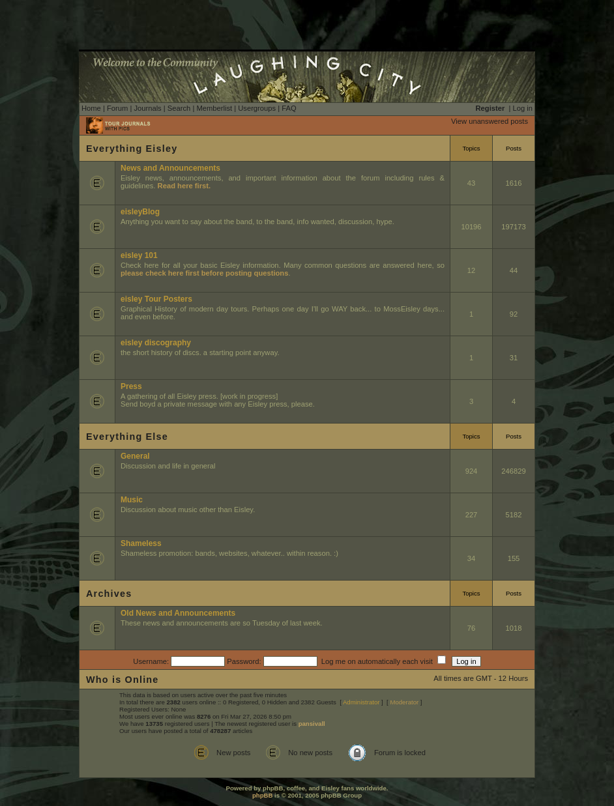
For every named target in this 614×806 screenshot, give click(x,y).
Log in (523, 108)
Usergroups (257, 108)
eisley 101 (139, 255)
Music (132, 499)
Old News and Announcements (178, 613)
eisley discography (156, 342)
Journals (147, 108)
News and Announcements (170, 168)
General (135, 456)
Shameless (141, 543)
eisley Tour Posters (156, 299)
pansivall (312, 723)
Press (131, 386)
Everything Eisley (131, 148)
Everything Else (127, 436)
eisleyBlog (140, 211)
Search (179, 108)
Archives (109, 593)
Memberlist (214, 108)
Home (91, 108)
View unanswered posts (489, 121)
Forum (117, 108)
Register (490, 108)
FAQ (289, 108)
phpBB (262, 795)
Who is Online (122, 679)
